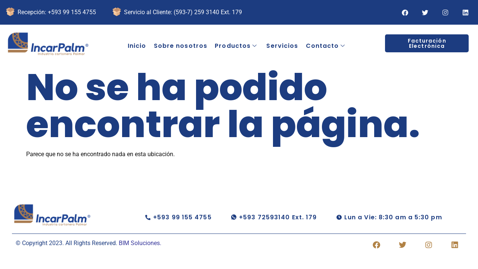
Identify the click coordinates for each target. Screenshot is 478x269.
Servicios (282, 45)
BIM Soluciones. (140, 243)
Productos (236, 46)
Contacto (325, 46)
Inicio (137, 45)
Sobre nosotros (180, 45)
